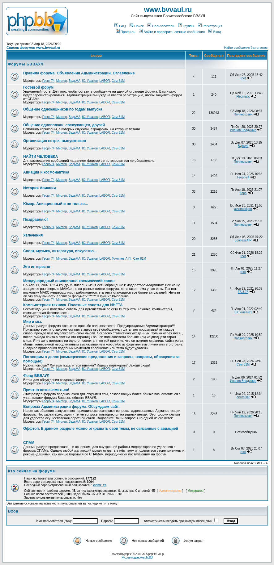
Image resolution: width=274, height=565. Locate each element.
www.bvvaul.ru (168, 10)
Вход (214, 32)
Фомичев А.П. (121, 258)
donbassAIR (243, 240)
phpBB (128, 554)
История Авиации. (40, 188)
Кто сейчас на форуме (31, 471)
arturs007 (243, 397)
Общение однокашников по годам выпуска (62, 109)
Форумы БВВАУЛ (26, 64)
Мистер (61, 80)
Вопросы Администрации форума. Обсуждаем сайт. (71, 406)
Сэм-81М (118, 80)
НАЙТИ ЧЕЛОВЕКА (40, 156)
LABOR (105, 80)
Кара (243, 193)
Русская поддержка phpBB (137, 557)
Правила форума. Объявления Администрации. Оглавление (79, 73)
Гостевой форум (38, 87)
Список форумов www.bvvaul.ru (33, 47)
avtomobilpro (243, 209)
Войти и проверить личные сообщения (172, 32)
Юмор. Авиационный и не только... (55, 204)
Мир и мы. (32, 322)
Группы (186, 26)
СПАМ (28, 443)
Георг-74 (48, 80)
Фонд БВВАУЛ (36, 376)
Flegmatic (243, 96)
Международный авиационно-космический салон (68, 281)
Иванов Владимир (243, 130)
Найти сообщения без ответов (246, 47)
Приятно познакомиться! (46, 390)
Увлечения (33, 235)
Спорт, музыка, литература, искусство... (60, 251)
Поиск (136, 26)
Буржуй (243, 146)
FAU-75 (243, 292)
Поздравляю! (35, 219)
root (243, 78)
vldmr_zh (100, 485)
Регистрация (210, 26)
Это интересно (36, 267)
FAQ (120, 26)
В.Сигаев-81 (243, 312)
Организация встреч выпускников (54, 141)
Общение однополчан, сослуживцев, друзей (64, 125)
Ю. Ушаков (90, 80)
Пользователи (161, 26)
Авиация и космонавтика (46, 172)
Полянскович (243, 114)
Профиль (125, 32)
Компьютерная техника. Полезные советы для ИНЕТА (73, 305)
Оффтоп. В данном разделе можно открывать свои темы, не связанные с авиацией (100, 428)
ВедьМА (74, 80)
